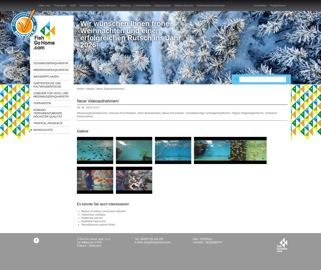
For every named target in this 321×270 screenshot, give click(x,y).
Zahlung (125, 5)
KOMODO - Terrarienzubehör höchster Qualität (47, 113)
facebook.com (36, 240)
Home (80, 88)
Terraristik (42, 103)
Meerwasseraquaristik (51, 70)
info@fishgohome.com (157, 242)
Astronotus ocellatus (93, 214)
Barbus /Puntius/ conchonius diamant (103, 211)
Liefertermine (142, 5)
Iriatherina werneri (92, 218)
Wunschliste (43, 130)
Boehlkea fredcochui (93, 221)
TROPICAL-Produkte (48, 123)
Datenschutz (163, 5)
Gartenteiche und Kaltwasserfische (47, 85)
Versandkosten (107, 5)
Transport (60, 5)
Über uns (44, 5)
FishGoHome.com (45, 35)
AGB (73, 5)
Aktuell (90, 88)
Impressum (86, 5)
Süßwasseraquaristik (50, 63)
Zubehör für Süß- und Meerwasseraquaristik (51, 95)
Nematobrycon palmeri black (98, 224)
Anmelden (260, 5)
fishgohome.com (282, 245)
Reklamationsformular (211, 5)
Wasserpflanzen (46, 76)
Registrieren (278, 5)
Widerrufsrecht (183, 5)
